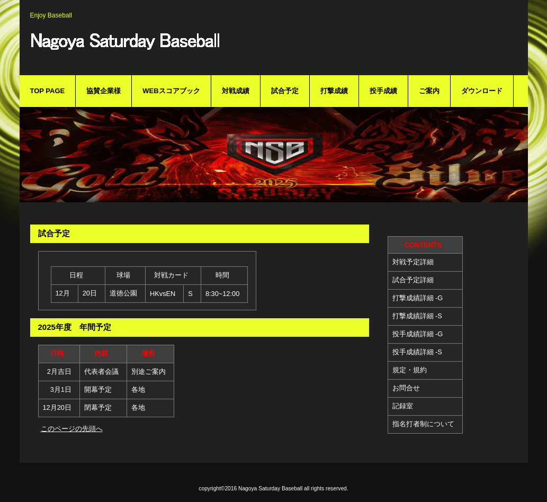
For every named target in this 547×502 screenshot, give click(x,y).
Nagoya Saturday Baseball (194, 46)
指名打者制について (423, 424)
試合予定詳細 (413, 280)
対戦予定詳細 (413, 262)
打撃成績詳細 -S (417, 316)
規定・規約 (409, 370)
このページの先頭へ (72, 429)
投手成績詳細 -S (417, 352)
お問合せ (406, 388)
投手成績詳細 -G (417, 334)
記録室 (402, 406)
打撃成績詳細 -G (417, 298)
